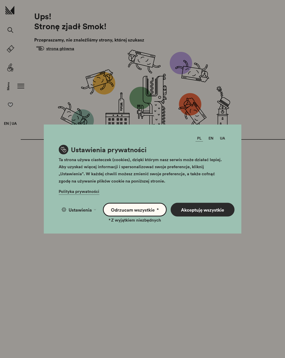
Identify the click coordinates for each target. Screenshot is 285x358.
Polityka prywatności (79, 191)
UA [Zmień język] (222, 137)
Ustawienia (79, 209)
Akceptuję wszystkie (202, 209)
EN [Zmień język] (211, 137)
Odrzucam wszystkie (135, 209)
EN (6, 123)
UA (14, 123)
